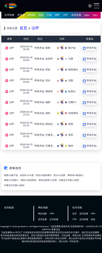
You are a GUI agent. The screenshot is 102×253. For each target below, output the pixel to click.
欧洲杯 (31, 15)
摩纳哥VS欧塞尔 (75, 175)
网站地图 (42, 213)
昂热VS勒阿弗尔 (44, 175)
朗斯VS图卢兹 (11, 175)
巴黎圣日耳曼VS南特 (14, 185)
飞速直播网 (55, 226)
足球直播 (9, 15)
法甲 (65, 15)
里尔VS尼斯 (59, 175)
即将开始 (39, 48)
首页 (23, 28)
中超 (49, 15)
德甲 (57, 15)
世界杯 (21, 15)
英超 (41, 15)
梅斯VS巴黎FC (11, 180)
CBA (95, 15)
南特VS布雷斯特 (29, 180)
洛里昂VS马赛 (27, 175)
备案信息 (55, 229)
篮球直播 (76, 15)
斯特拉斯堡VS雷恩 (48, 180)
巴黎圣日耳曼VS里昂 (69, 180)
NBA (86, 15)
